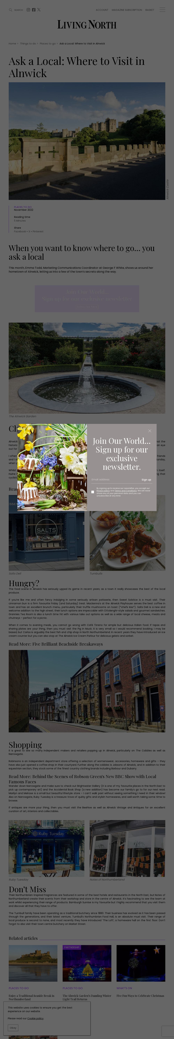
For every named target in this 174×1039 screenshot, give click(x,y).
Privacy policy (103, 490)
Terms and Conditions (126, 490)
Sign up (146, 479)
